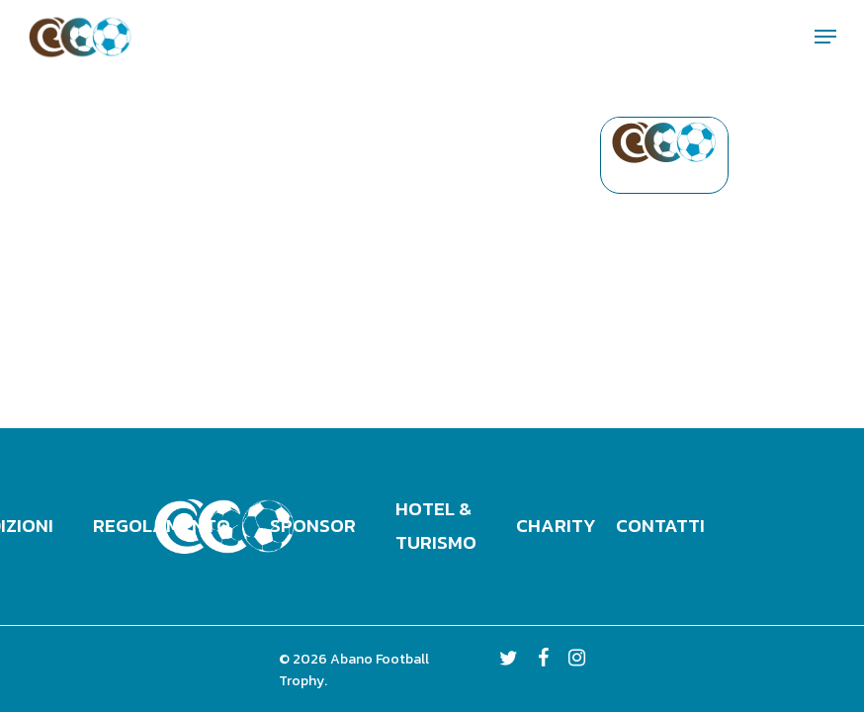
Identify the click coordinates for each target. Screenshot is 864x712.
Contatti (660, 525)
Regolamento (161, 525)
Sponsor (313, 525)
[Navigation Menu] (825, 36)
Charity (556, 525)
